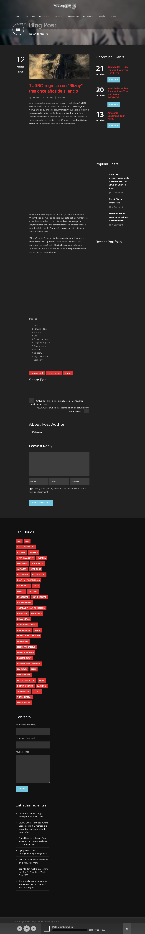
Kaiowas (35, 97)
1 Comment (117, 192)
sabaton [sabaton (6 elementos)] (41, 689)
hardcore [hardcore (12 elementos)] (22, 617)
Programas (45, 16)
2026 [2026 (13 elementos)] (27, 545)
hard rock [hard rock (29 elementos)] (36, 617)
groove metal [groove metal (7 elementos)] (24, 606)
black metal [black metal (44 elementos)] (38, 567)
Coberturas (73, 16)
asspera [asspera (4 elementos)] (34, 556)
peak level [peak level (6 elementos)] (22, 673)
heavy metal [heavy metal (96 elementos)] (23, 623)
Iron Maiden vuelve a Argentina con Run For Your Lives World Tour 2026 (33, 880)
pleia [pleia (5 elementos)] (33, 673)
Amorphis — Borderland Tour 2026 (116, 116)
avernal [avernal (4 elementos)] (42, 561)
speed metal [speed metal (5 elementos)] (23, 695)
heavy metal (37, 373)
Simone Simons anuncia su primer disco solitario (118, 217)
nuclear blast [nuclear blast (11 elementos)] (24, 662)
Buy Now (113, 80)
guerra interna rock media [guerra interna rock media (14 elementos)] (31, 612)
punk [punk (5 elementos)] (41, 684)
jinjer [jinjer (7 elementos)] (37, 634)
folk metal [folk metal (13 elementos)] (22, 600)
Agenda (59, 16)
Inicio (19, 16)
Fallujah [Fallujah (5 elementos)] (33, 595)
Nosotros (21, 23)
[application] (73, 928)
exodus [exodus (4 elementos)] (20, 595)
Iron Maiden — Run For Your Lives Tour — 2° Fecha (117, 70)
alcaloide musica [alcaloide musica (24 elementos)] (26, 550)
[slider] (69, 930)
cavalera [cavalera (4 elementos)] (21, 573)
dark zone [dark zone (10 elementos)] (36, 573)
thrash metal (54, 373)
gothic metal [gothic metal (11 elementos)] (39, 600)
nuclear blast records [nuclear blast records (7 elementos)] (28, 667)
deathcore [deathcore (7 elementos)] (22, 578)
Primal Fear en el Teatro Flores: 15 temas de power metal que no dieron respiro (33, 849)
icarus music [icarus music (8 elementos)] (23, 634)
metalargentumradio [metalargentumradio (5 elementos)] (28, 639)
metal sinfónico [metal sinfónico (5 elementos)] (25, 656)
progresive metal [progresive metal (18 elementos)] (26, 684)
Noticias (30, 16)
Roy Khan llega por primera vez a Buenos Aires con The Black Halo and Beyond (33, 892)
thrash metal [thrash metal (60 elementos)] (24, 701)
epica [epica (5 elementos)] (36, 589)
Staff (113, 16)
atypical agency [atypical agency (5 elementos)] (25, 561)
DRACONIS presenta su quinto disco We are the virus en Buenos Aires (119, 181)
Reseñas (102, 16)
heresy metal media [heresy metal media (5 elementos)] (27, 628)
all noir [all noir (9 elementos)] (21, 556)
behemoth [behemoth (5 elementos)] (22, 567)
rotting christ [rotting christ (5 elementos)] (25, 689)
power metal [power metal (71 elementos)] (23, 678)
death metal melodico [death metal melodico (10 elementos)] (28, 584)
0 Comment (117, 207)
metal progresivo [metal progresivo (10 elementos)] (26, 650)
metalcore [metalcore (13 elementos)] (22, 645)
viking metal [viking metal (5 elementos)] (23, 706)
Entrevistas (88, 16)
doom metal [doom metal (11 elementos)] (23, 589)
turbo (68, 373)
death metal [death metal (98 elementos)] (38, 578)
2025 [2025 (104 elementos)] (19, 545)
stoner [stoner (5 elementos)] (37, 695)
